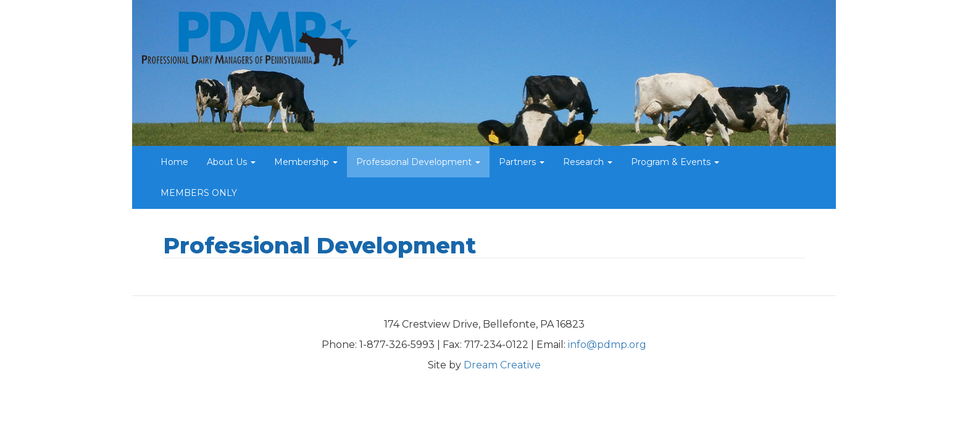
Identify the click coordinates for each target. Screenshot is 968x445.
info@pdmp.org (607, 344)
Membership (306, 161)
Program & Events (675, 161)
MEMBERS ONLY (199, 192)
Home (174, 161)
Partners (521, 161)
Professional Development (418, 161)
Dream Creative (502, 365)
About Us (231, 161)
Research (587, 161)
